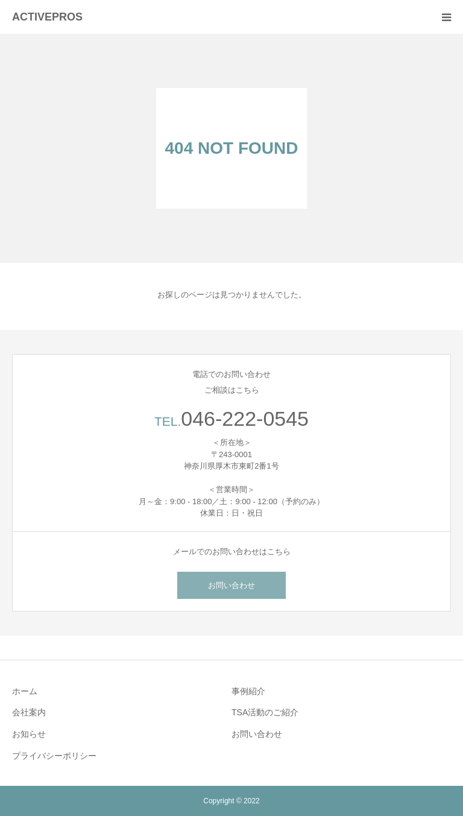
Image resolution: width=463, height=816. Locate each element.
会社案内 (29, 712)
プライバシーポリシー (54, 756)
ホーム (24, 691)
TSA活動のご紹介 (265, 712)
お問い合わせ (231, 585)
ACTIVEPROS (47, 16)
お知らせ (29, 734)
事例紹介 (248, 691)
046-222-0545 (245, 418)
